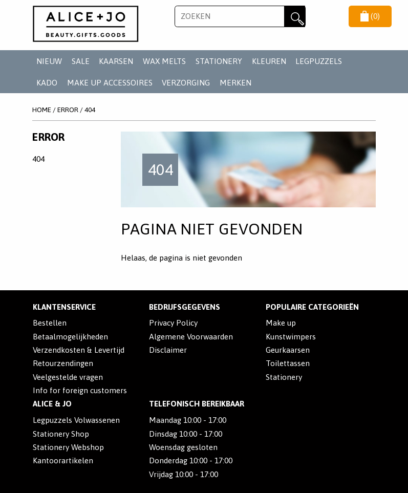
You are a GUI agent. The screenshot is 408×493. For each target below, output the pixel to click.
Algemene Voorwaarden (191, 336)
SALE (81, 61)
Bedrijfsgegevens (184, 307)
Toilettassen (288, 363)
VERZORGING (186, 82)
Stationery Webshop (68, 447)
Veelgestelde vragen (68, 377)
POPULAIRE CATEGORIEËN (312, 307)
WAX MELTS (164, 61)
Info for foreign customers (80, 390)
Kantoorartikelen (63, 460)
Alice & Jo (52, 403)
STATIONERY (219, 61)
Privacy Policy (173, 322)
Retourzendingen (63, 363)
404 (89, 109)
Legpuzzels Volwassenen (76, 420)
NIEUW (49, 61)
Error (67, 109)
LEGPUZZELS (318, 61)
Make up (281, 322)
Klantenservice (64, 307)
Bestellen (50, 322)
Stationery (284, 377)
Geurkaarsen (288, 350)
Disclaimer (168, 350)
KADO (46, 82)
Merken (235, 82)
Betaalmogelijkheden (70, 336)
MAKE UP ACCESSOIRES (110, 82)
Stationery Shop (61, 434)
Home (41, 109)
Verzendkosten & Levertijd (78, 350)
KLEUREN (269, 61)
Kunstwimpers (291, 336)
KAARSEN (116, 61)
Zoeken (295, 16)
